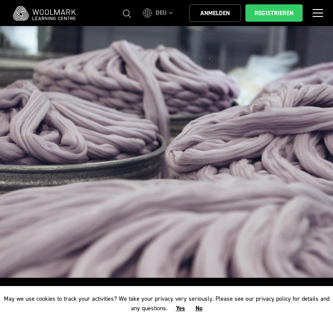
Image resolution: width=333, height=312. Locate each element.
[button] (159, 13)
